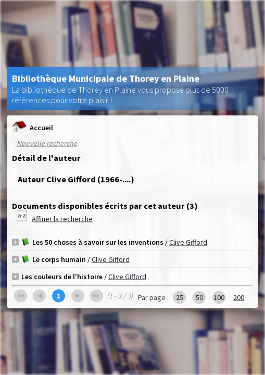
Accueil (32, 127)
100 (218, 297)
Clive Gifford (188, 242)
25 (179, 297)
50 (199, 297)
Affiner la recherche (62, 218)
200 (238, 297)
